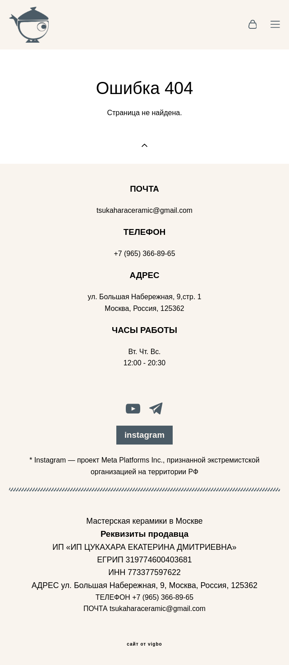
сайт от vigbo (144, 644)
